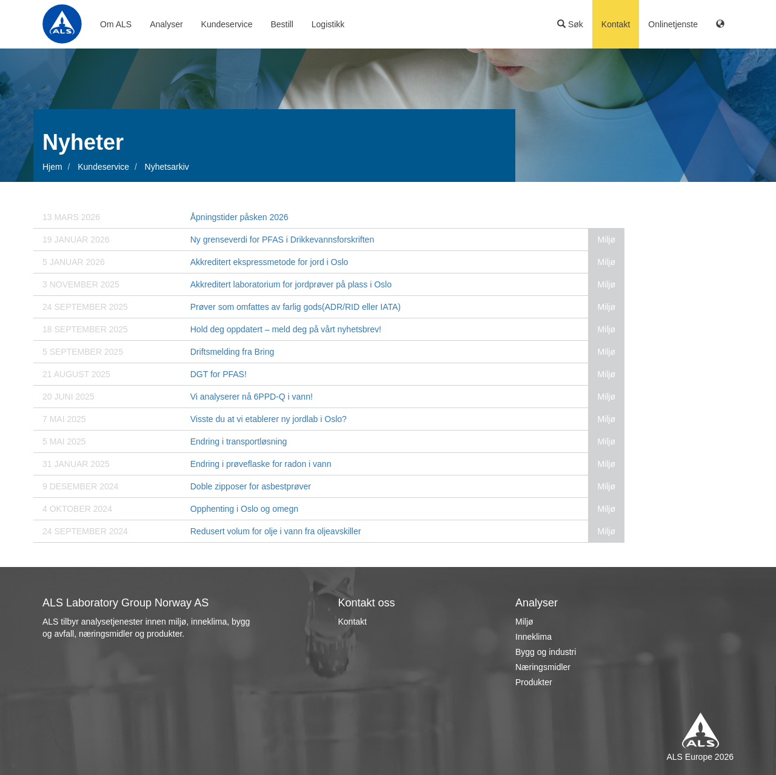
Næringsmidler (542, 667)
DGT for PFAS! (218, 374)
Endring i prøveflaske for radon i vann (261, 464)
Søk (570, 24)
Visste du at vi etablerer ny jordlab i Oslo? (268, 419)
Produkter (533, 682)
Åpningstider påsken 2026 (239, 217)
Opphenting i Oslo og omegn (244, 509)
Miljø (524, 621)
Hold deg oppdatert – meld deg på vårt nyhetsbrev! (285, 329)
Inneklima (533, 637)
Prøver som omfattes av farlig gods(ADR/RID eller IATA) (295, 307)
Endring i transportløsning (238, 441)
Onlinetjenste (673, 24)
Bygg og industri (545, 652)
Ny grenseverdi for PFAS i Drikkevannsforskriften (282, 239)
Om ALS (116, 24)
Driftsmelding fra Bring (232, 352)
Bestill (281, 24)
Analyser (166, 24)
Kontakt (615, 24)
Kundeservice (227, 24)
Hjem (52, 167)
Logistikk (328, 24)
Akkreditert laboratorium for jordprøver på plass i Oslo (291, 284)
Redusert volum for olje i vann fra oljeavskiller (275, 531)
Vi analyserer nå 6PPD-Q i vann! (251, 396)
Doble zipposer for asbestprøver (250, 486)
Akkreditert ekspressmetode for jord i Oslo (269, 262)
